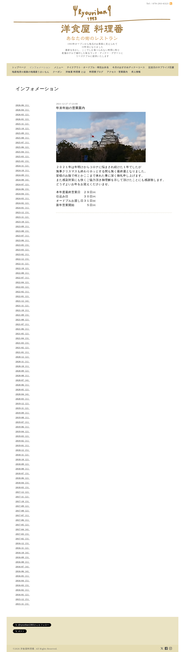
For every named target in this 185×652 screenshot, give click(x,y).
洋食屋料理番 (27, 649)
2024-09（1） (23, 175)
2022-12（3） (23, 259)
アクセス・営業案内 (117, 72)
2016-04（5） (23, 580)
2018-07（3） (23, 473)
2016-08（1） (23, 562)
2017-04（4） (23, 529)
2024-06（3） (23, 189)
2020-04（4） (23, 394)
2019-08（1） (23, 417)
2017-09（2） (23, 506)
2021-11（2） (23, 305)
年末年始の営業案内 (70, 108)
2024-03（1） (23, 198)
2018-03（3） (23, 487)
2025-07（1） (23, 142)
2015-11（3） (23, 604)
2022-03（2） (23, 287)
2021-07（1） (23, 324)
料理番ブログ (96, 72)
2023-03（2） (23, 249)
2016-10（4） (23, 552)
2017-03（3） (23, 534)
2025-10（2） (23, 128)
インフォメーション (40, 67)
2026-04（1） (23, 110)
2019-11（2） (23, 408)
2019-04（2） (23, 431)
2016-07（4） (23, 566)
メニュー (58, 67)
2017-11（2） (23, 496)
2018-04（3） (23, 483)
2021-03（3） (23, 343)
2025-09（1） (23, 133)
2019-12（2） (23, 403)
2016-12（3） (23, 543)
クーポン (57, 72)
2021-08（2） (23, 319)
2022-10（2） (23, 268)
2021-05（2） (23, 333)
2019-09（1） (23, 413)
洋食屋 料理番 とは (76, 72)
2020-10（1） (23, 366)
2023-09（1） (23, 226)
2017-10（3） (23, 501)
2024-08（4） (23, 180)
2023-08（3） (23, 231)
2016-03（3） (23, 585)
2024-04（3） (23, 194)
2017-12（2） (23, 492)
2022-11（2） (23, 263)
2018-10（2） (23, 459)
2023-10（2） (23, 222)
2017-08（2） (23, 510)
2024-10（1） (23, 170)
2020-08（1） (23, 375)
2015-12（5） (23, 599)
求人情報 (136, 72)
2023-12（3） (23, 212)
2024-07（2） (23, 184)
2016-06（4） (23, 571)
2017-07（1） (23, 515)
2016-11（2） (23, 548)
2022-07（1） (23, 277)
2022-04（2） (23, 282)
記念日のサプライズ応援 (161, 67)
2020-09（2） (23, 371)
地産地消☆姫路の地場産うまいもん (30, 72)
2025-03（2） (23, 156)
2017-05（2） (23, 524)
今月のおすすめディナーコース (128, 67)
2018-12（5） (23, 450)
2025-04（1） (23, 152)
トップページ (19, 67)
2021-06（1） (23, 329)
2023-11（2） (23, 217)
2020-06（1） (23, 385)
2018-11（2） (23, 455)
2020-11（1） (23, 361)
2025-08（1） (23, 138)
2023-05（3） (23, 245)
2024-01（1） (23, 208)
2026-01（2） (23, 119)
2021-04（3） (23, 338)
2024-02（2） (23, 203)
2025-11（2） (23, 124)
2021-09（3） (23, 315)
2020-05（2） (23, 389)
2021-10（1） (23, 310)
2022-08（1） (23, 273)
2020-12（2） (23, 357)
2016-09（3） (23, 557)
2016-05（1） (23, 576)
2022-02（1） (23, 291)
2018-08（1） (23, 469)
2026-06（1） (23, 105)
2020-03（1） (23, 399)
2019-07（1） (23, 422)
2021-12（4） (23, 301)
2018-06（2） (23, 478)
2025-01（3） (23, 161)
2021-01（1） (23, 352)
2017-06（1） (23, 520)
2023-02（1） (23, 254)
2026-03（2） (23, 114)
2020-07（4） (23, 380)
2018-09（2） (23, 464)
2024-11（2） (23, 166)
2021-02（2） (23, 347)
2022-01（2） (23, 296)
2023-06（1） (23, 240)
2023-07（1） (23, 235)
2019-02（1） (23, 441)
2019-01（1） (23, 445)
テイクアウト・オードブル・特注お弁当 (88, 67)
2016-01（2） (23, 594)
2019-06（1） (23, 427)
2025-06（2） (23, 147)
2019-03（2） (23, 436)
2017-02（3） (23, 538)
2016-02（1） (23, 590)
